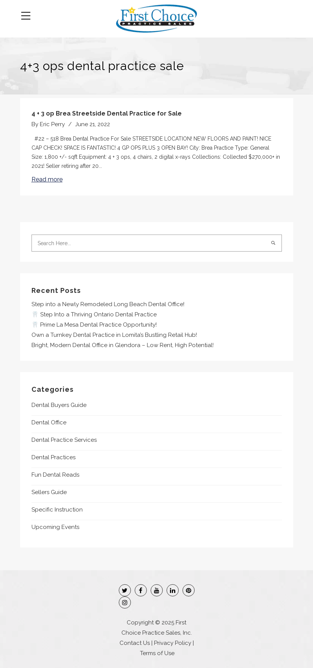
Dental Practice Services (64, 439)
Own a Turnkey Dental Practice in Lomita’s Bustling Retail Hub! (114, 335)
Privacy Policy (172, 643)
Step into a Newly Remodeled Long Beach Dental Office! (107, 304)
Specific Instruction (57, 509)
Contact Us (135, 643)
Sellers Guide (49, 492)
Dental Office (48, 422)
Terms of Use (157, 653)
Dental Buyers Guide (59, 405)
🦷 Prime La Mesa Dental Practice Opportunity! (94, 324)
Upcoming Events (55, 527)
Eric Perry (52, 124)
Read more (47, 179)
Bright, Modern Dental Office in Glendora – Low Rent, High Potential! (122, 345)
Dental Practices (53, 457)
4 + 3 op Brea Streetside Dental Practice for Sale (106, 113)
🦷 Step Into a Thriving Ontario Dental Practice (94, 314)
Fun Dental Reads (55, 474)
